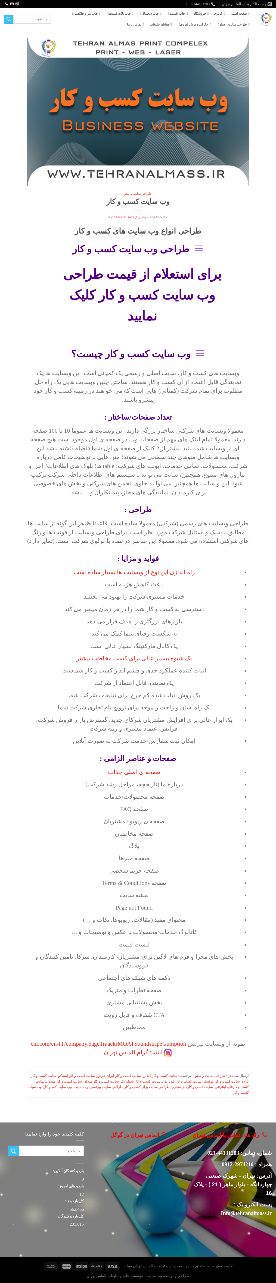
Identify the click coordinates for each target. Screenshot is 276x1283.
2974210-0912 (238, 1164)
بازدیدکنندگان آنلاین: (68, 1171)
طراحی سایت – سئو (231, 24)
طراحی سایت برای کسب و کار (146, 1087)
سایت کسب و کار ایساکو (76, 1076)
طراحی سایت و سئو (137, 193)
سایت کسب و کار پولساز (221, 1081)
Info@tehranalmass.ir (246, 1213)
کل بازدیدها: (74, 1201)
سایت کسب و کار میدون (64, 1081)
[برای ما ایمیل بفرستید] (12, 4)
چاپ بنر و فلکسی (84, 13)
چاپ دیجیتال (148, 13)
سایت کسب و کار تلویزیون (181, 1081)
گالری (218, 13)
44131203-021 (223, 1153)
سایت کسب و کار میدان (101, 1081)
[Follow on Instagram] (17, 4)
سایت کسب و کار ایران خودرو (119, 1076)
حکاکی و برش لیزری (192, 24)
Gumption (174, 1043)
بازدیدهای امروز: (70, 1186)
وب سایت (81, 1087)
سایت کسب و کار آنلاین (160, 1076)
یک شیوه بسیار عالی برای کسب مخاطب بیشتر (134, 658)
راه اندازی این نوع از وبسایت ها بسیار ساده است (134, 572)
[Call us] (6, 4)
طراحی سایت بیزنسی (106, 1087)
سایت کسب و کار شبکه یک (140, 1081)
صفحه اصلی (239, 13)
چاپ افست (176, 13)
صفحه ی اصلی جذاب (134, 772)
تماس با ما (134, 24)
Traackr (108, 1043)
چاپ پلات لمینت (118, 13)
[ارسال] (8, 19)
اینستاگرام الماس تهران (133, 1052)
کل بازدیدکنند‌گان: (69, 1216)
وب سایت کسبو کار (58, 1087)
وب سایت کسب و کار (138, 202)
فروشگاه (199, 13)
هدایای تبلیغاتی (159, 24)
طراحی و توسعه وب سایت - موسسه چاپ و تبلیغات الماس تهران (138, 1275)
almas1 (120, 217)
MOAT (125, 1043)
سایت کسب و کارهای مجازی (192, 1087)
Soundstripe (148, 1043)
